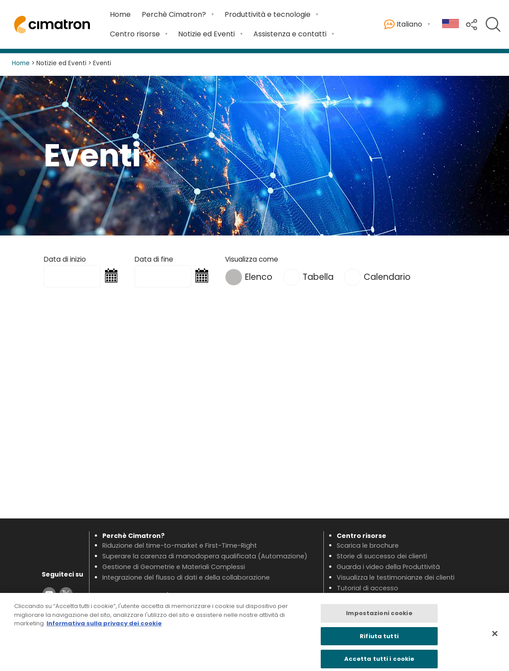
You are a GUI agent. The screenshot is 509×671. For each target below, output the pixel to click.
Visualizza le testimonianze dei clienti (396, 577)
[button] (471, 24)
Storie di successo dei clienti (382, 556)
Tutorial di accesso (367, 588)
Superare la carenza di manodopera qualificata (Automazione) (204, 556)
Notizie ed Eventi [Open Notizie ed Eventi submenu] (206, 34)
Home (120, 14)
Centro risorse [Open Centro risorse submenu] (135, 34)
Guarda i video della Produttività (388, 566)
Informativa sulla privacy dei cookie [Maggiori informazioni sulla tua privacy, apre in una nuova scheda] (104, 627)
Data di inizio (65, 259)
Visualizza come (251, 259)
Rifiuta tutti (379, 640)
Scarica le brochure (368, 545)
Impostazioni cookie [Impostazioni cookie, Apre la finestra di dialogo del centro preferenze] (379, 617)
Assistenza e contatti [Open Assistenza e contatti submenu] (289, 34)
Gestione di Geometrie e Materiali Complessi (173, 566)
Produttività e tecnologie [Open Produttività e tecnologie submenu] (268, 14)
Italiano (403, 24)
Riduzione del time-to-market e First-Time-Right (179, 545)
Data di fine (154, 259)
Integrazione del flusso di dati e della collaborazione (186, 577)
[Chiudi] (495, 637)
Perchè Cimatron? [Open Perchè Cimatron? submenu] (174, 14)
